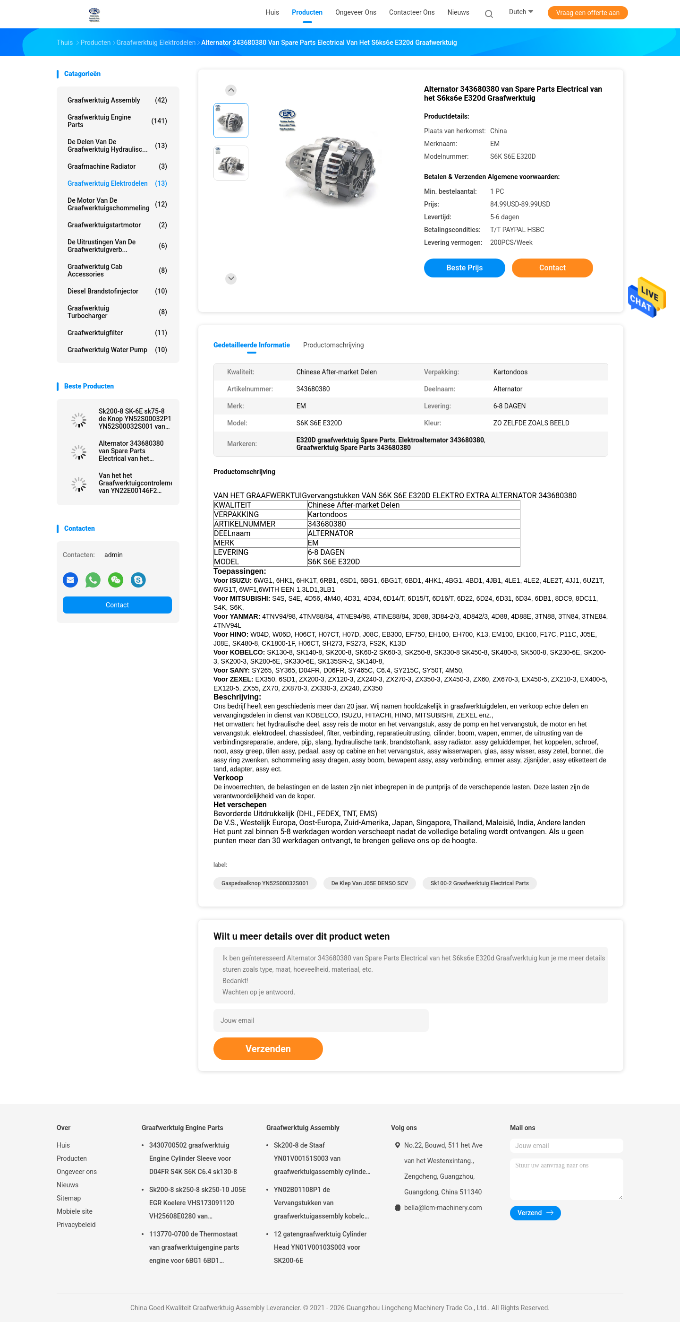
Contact (117, 605)
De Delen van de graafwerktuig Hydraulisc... (117, 145)
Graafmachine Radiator (117, 166)
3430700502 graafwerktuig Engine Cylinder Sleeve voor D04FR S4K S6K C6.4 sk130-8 (193, 1158)
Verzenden (268, 1048)
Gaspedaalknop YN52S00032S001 (265, 883)
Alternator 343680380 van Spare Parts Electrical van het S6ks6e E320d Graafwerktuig (131, 451)
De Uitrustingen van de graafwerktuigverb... (117, 245)
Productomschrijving (333, 345)
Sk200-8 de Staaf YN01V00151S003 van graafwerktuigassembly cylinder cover (321, 1159)
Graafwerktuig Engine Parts (117, 121)
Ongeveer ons (77, 1171)
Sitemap (69, 1198)
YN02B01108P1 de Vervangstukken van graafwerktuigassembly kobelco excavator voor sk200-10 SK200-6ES (322, 1204)
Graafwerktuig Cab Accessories (117, 270)
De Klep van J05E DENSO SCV (370, 883)
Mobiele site (75, 1211)
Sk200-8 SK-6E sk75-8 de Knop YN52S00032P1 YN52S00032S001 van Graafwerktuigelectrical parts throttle (135, 418)
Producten (72, 1158)
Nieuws (67, 1185)
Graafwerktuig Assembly (117, 100)
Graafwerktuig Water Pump (117, 349)
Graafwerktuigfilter (117, 332)
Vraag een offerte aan (588, 13)
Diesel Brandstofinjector (117, 291)
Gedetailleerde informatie (251, 345)
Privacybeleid (76, 1224)
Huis (63, 1145)
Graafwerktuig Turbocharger (117, 312)
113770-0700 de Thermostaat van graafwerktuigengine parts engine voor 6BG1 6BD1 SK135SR (194, 1248)
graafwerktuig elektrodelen (117, 183)
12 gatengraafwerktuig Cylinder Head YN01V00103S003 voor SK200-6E (320, 1247)
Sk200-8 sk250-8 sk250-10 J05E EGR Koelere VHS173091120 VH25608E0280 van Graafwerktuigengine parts (197, 1204)
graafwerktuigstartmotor (117, 225)
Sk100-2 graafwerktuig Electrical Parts (480, 883)
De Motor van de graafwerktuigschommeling (117, 204)
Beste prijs (465, 267)
